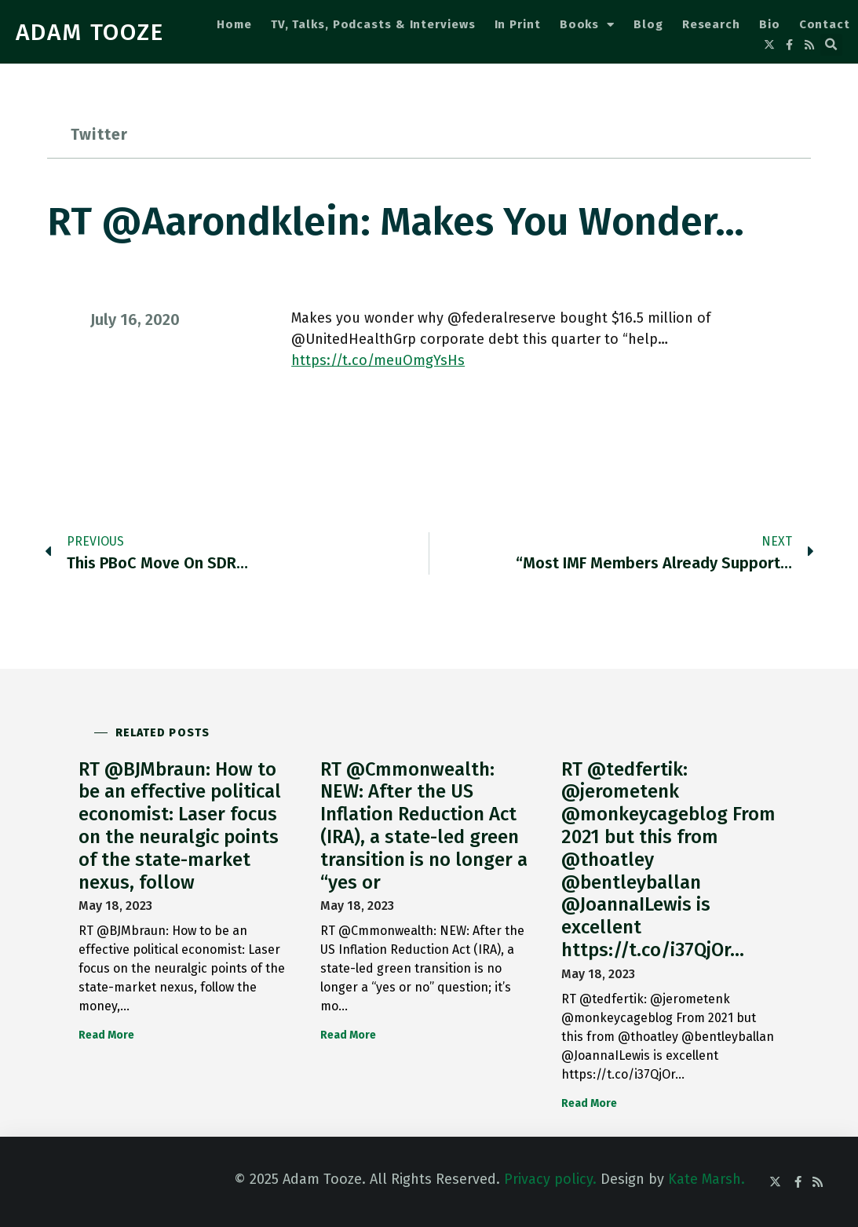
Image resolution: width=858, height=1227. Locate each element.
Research (711, 24)
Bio (769, 24)
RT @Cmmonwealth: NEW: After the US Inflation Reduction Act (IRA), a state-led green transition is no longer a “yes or (424, 825)
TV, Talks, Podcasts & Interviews (373, 24)
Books (587, 25)
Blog (648, 24)
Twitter (99, 134)
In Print (518, 24)
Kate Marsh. (706, 1179)
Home (234, 24)
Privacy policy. (550, 1179)
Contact (824, 24)
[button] (831, 45)
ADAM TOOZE (90, 32)
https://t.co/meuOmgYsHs (378, 360)
